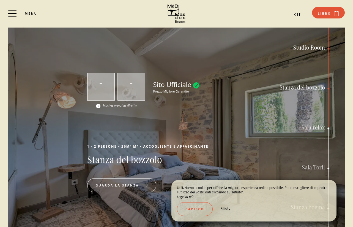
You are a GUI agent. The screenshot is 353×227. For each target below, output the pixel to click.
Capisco (194, 209)
